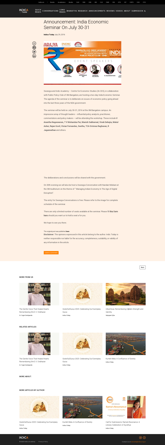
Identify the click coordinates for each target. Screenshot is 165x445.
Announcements (104, 9)
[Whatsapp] (34, 43)
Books (71, 2)
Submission (138, 9)
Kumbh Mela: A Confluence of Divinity (122, 358)
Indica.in (41, 2)
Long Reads (72, 9)
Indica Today (66, 315)
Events (52, 2)
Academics (61, 2)
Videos (123, 9)
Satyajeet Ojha (110, 315)
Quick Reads (45, 9)
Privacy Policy (43, 441)
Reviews (115, 9)
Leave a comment (51, 253)
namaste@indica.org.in (138, 442)
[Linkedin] (34, 56)
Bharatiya (82, 9)
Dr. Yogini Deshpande (25, 315)
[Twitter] (34, 52)
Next (142, 267)
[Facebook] (34, 47)
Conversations (59, 9)
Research (92, 9)
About (129, 9)
